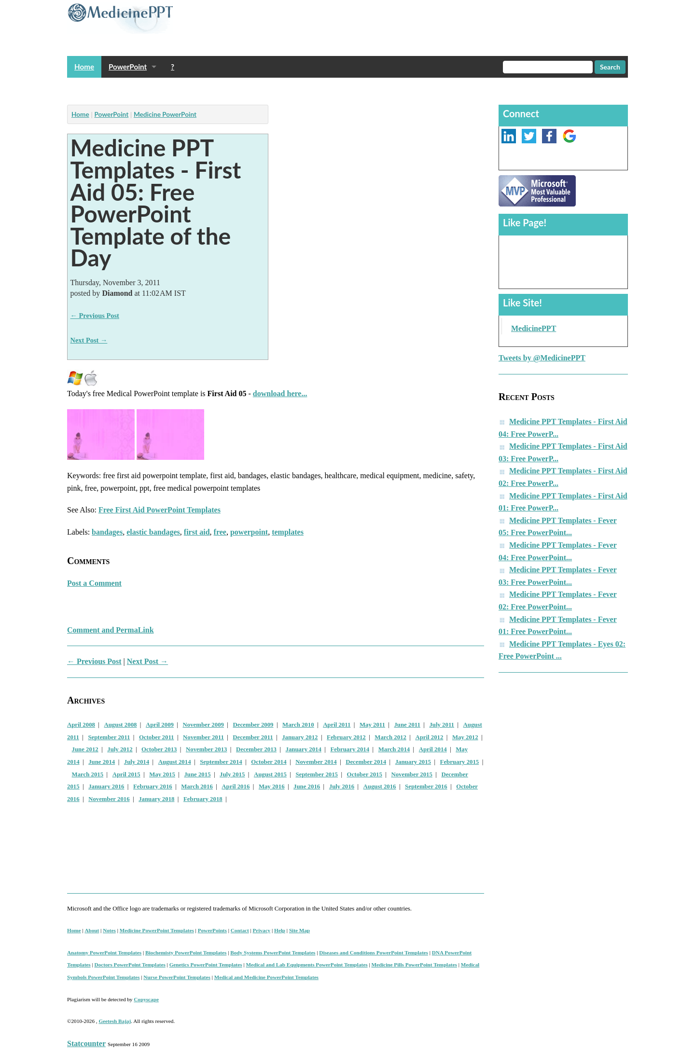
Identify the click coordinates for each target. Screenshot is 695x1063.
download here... (280, 393)
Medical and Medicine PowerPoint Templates (266, 977)
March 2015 (88, 774)
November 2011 (203, 737)
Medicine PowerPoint (165, 114)
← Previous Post (94, 315)
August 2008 (120, 724)
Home (84, 66)
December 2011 (253, 737)
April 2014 (433, 749)
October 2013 (159, 749)
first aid (197, 532)
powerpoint (249, 532)
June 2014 (101, 762)
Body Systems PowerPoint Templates (272, 952)
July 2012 (119, 749)
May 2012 (465, 737)
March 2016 (197, 786)
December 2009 (253, 724)
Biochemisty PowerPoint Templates (185, 952)
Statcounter (86, 1043)
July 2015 (232, 774)
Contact (240, 930)
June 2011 (407, 724)
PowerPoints (212, 930)
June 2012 (85, 749)
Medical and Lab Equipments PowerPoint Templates (307, 964)
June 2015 (197, 774)
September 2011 (109, 737)
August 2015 (270, 774)
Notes (109, 930)
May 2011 (372, 724)
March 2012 (390, 737)
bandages (107, 532)
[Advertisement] (242, 88)
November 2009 (203, 724)
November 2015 (411, 774)
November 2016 (108, 799)
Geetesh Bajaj (114, 1021)
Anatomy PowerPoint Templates (104, 952)
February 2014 (349, 749)
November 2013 (206, 749)
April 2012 (429, 737)
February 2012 (346, 737)
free (220, 532)
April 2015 (126, 774)
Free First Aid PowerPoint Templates (159, 510)
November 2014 (315, 762)
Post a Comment (94, 583)
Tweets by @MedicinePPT (542, 358)
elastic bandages (153, 532)
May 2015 (162, 774)
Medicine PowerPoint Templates (157, 930)
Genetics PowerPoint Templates (205, 964)
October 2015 (364, 774)
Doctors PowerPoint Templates (130, 964)
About (91, 930)
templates (288, 532)
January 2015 (413, 762)
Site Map (299, 930)
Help (279, 930)
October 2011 (156, 737)
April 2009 (160, 724)
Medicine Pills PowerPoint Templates (414, 964)
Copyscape (146, 999)
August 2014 (174, 762)
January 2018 (156, 799)
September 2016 (426, 786)
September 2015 (316, 774)
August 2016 (379, 786)
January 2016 (106, 786)
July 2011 (441, 724)
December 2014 (366, 762)
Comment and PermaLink (110, 630)
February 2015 (459, 762)
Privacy (262, 930)
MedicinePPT (533, 328)
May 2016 (272, 786)
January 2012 (300, 737)
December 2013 (256, 749)
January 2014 (303, 749)
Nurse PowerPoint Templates (176, 977)
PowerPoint (128, 66)
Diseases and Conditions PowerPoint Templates (373, 952)
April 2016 (236, 786)
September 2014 (221, 762)
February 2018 (202, 799)
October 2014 (268, 762)
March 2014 (394, 749)
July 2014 (136, 762)
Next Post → (89, 340)
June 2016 (306, 786)
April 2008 (81, 724)
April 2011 (336, 724)
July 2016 (341, 786)
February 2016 (152, 786)
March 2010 (298, 724)
